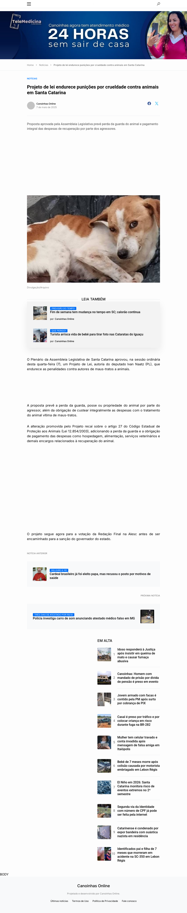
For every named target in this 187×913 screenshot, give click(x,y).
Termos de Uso (80, 901)
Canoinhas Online (46, 103)
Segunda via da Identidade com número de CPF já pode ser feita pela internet (137, 810)
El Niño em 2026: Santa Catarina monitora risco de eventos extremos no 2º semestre (135, 788)
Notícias (43, 65)
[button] (29, 3)
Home (30, 65)
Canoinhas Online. (110, 893)
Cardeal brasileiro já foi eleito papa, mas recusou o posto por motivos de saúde (100, 574)
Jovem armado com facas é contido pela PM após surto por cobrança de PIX (136, 699)
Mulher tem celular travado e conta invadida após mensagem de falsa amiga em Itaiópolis (138, 743)
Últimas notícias (59, 901)
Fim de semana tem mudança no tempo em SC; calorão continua (95, 310)
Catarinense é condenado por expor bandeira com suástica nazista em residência (137, 832)
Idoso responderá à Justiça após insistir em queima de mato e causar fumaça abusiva (136, 655)
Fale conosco (129, 901)
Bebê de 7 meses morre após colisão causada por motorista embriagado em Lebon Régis (138, 765)
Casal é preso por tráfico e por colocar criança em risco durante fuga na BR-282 (138, 721)
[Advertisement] (93, 160)
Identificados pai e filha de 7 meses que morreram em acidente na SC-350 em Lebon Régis (138, 854)
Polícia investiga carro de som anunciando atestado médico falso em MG (84, 616)
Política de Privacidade (105, 901)
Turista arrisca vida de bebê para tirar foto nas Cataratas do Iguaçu (96, 332)
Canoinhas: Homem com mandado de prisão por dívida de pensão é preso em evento (138, 678)
